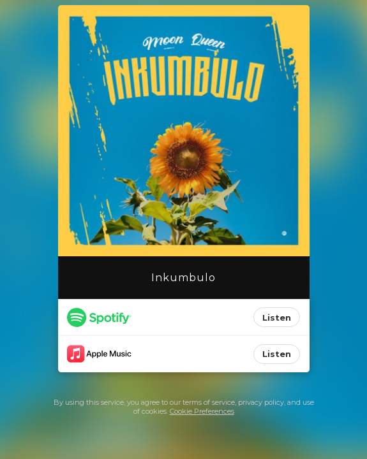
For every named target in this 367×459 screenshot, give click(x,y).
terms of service (209, 402)
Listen (276, 317)
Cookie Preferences (202, 411)
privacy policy (261, 402)
